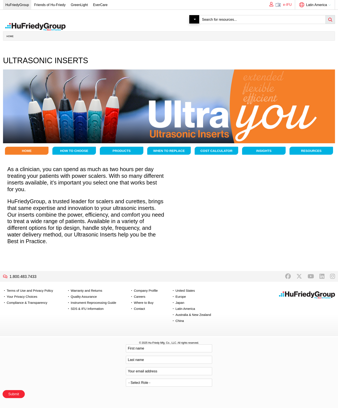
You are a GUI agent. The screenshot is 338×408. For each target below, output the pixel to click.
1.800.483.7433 (22, 276)
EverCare (100, 5)
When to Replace (169, 151)
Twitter (299, 276)
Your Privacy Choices (22, 296)
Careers (139, 296)
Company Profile (146, 290)
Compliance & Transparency (27, 302)
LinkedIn (321, 276)
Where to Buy (143, 302)
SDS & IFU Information (87, 308)
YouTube (311, 276)
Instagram (332, 276)
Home (10, 36)
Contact (139, 308)
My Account (269, 4)
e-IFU (287, 4)
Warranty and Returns (86, 290)
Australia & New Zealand (193, 315)
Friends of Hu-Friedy (50, 5)
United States (185, 290)
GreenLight (79, 5)
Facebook (288, 276)
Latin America (316, 5)
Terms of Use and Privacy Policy (30, 290)
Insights (264, 151)
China (179, 321)
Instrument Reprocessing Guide (93, 302)
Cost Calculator (216, 151)
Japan (179, 302)
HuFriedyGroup (17, 5)
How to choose (74, 151)
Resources (311, 151)
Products (122, 151)
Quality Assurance (84, 296)
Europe (180, 296)
